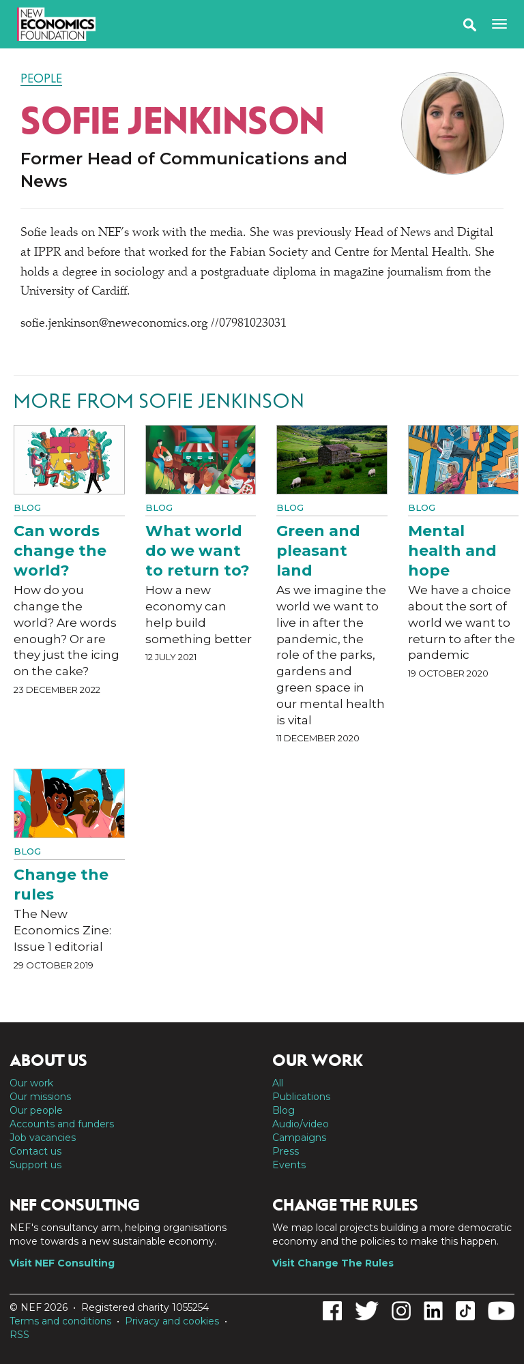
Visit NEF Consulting (62, 1263)
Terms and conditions (60, 1321)
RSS (19, 1335)
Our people (36, 1110)
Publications (301, 1097)
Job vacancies (43, 1137)
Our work (31, 1083)
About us (48, 1060)
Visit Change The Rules (333, 1263)
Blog (27, 507)
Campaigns (299, 1137)
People (41, 78)
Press (285, 1151)
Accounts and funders (62, 1124)
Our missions (40, 1097)
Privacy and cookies (172, 1321)
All (277, 1083)
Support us (35, 1165)
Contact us (35, 1151)
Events (289, 1165)
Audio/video (300, 1124)
